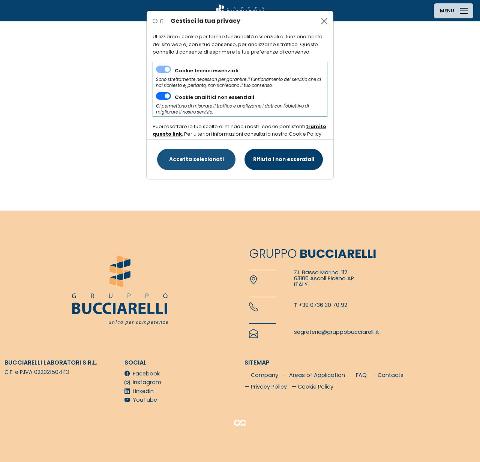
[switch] (163, 96)
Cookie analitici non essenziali (214, 97)
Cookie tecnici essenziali (206, 70)
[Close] (324, 21)
